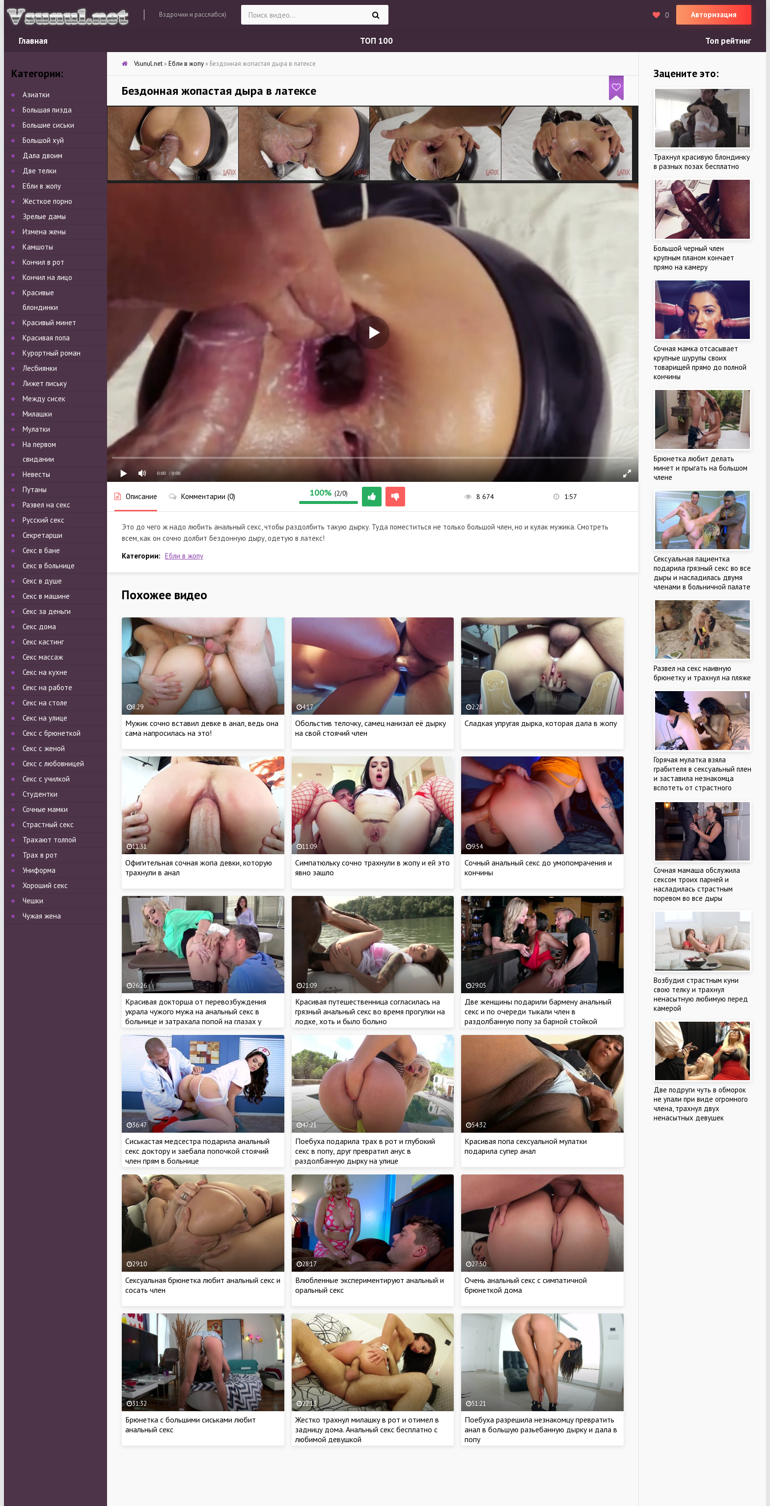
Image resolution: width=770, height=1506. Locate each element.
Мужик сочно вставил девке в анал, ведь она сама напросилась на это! (201, 728)
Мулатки (36, 429)
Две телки (39, 170)
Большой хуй (43, 140)
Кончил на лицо (47, 277)
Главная (33, 40)
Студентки (40, 794)
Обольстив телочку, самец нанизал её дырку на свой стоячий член (370, 728)
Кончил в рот (43, 262)
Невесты (36, 474)
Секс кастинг (43, 641)
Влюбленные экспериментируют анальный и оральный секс (369, 1285)
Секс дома (39, 626)
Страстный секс (48, 824)
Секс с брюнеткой (52, 733)
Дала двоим (42, 155)
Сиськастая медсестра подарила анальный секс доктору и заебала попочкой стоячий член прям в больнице (197, 1151)
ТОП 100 (376, 40)
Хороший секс (45, 885)
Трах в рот (40, 855)
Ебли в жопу (184, 555)
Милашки (37, 413)
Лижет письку (45, 383)
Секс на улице (45, 718)
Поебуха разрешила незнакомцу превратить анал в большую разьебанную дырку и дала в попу (541, 1429)
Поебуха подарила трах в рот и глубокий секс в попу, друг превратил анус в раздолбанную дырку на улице (365, 1151)
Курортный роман (52, 353)
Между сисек (44, 398)
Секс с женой (44, 748)
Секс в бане (41, 550)
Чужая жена (42, 915)
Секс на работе (47, 687)
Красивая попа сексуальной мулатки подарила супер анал (526, 1146)
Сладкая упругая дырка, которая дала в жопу (541, 723)
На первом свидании (39, 452)
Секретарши (42, 535)
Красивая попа (46, 337)
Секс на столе (45, 702)
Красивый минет (49, 322)
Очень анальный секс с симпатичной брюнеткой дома (526, 1285)
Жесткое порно (47, 201)
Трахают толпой (49, 839)
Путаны (35, 489)
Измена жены (44, 231)
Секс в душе (42, 581)
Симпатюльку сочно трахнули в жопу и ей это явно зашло (372, 867)
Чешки (33, 900)
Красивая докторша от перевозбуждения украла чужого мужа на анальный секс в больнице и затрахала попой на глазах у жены (195, 1016)
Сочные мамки (45, 809)
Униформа (39, 870)
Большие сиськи (48, 125)
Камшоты (38, 246)
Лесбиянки (40, 368)
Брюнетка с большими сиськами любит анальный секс (190, 1424)
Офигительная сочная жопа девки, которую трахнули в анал (198, 867)
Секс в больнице (49, 565)
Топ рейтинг (728, 40)
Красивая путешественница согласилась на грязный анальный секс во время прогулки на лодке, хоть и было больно (370, 1011)
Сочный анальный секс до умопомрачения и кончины (538, 867)
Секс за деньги (47, 611)
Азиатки (36, 94)
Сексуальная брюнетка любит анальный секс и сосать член (202, 1285)
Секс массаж (43, 657)
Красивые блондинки (40, 300)
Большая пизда (47, 109)
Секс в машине (46, 596)
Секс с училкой (46, 778)
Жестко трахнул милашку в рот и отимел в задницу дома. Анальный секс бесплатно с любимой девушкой (367, 1429)
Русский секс (43, 520)
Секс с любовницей (53, 763)
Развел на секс (46, 504)
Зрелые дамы (44, 216)
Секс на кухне (45, 672)
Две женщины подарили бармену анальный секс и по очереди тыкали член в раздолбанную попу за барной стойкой (538, 1011)
